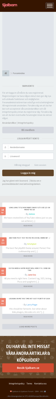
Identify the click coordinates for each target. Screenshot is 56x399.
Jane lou (32, 274)
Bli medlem (28, 130)
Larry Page (32, 304)
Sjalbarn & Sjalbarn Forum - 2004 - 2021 (28, 391)
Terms (29, 383)
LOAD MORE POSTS (28, 326)
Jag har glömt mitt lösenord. (15, 180)
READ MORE (28, 225)
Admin (32, 214)
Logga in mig (28, 173)
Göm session (38, 165)
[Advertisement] (28, 41)
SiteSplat (31, 244)
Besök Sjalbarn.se (28, 368)
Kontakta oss (40, 383)
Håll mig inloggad (20, 165)
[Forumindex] (5, 73)
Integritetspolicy (25, 122)
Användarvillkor (9, 122)
